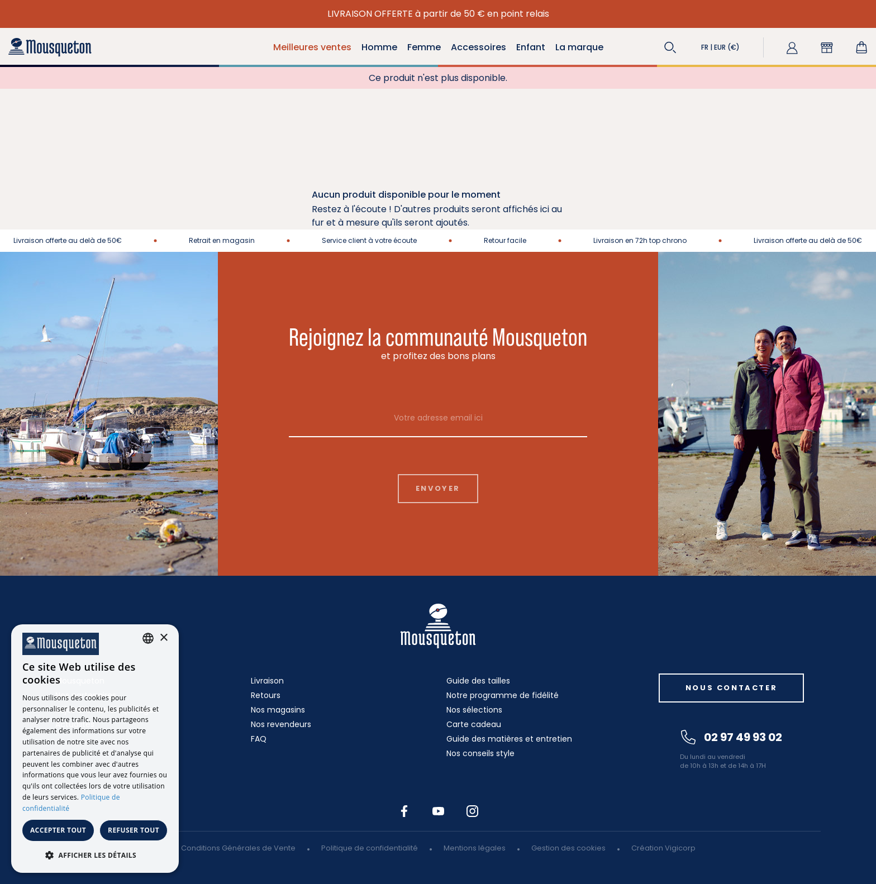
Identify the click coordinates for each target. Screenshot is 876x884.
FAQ (258, 738)
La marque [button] (579, 47)
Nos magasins (278, 709)
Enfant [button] (530, 47)
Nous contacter (731, 687)
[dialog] (95, 748)
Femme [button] (424, 47)
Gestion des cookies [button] (568, 848)
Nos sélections (474, 709)
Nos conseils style (480, 753)
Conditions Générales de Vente (238, 848)
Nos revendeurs (281, 724)
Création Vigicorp (663, 848)
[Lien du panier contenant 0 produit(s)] (861, 47)
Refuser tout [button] (133, 830)
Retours (265, 695)
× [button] (163, 638)
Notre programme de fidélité (502, 695)
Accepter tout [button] (58, 830)
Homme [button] (379, 47)
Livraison (267, 680)
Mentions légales (475, 848)
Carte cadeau (473, 724)
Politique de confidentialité (369, 848)
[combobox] (148, 638)
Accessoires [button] (478, 47)
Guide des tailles (478, 680)
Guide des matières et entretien (509, 738)
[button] (670, 47)
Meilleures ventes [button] (312, 47)
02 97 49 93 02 (731, 737)
